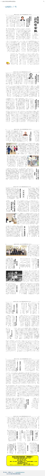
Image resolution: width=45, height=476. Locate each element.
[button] (1, 1)
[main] (19, 6)
